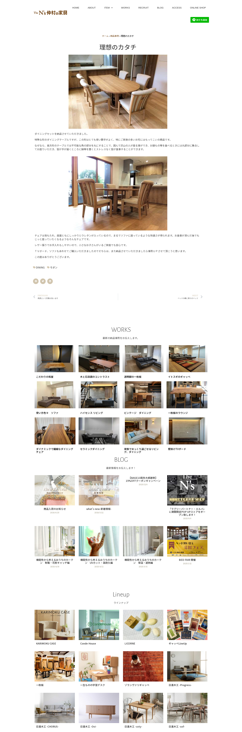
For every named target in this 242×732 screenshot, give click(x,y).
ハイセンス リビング (91, 413)
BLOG (160, 7)
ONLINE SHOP (198, 7)
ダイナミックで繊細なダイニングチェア (54, 450)
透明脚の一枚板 (132, 377)
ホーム (105, 35)
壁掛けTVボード (177, 449)
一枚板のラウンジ (178, 413)
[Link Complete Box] (55, 498)
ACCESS (177, 7)
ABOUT (92, 7)
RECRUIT (143, 7)
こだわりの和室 (44, 377)
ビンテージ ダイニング (137, 413)
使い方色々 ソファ (47, 413)
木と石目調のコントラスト (95, 377)
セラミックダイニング (92, 449)
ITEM (108, 7)
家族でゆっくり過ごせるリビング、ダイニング (141, 450)
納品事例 (114, 35)
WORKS (125, 7)
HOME (75, 7)
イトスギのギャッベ (179, 377)
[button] (36, 281)
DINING (40, 267)
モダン (53, 267)
